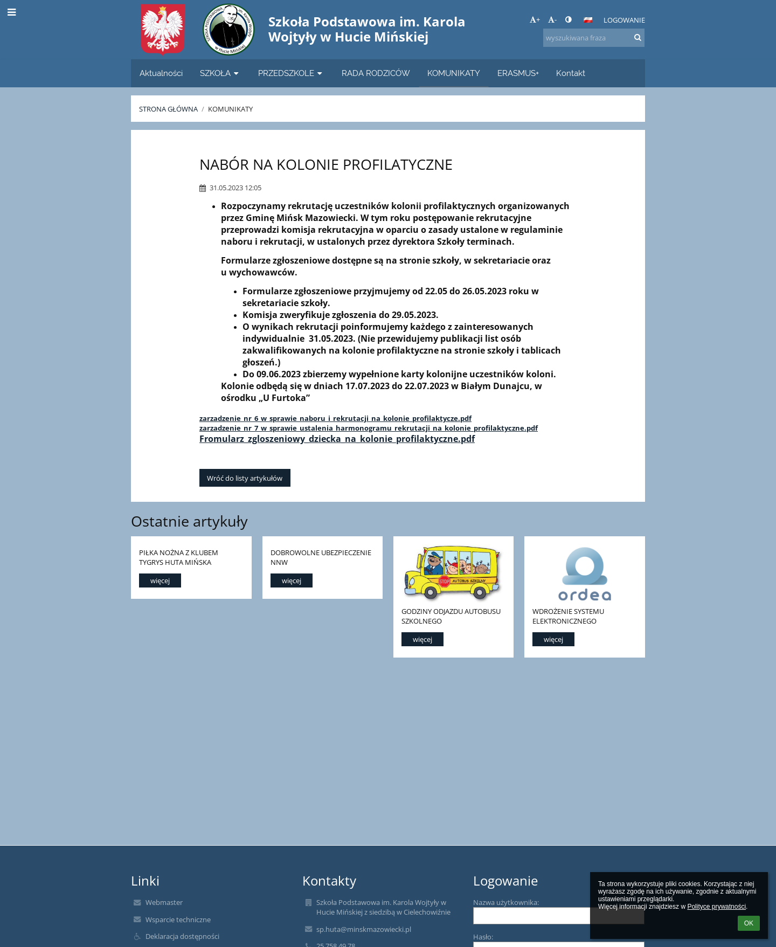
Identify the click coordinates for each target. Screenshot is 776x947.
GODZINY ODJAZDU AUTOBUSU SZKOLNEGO (451, 615)
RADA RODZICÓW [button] (376, 73)
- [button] (552, 19)
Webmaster (164, 902)
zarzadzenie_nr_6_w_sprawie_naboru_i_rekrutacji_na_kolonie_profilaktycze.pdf (335, 418)
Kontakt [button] (570, 73)
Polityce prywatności (716, 906)
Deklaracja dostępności (182, 936)
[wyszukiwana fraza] (594, 37)
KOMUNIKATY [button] (453, 73)
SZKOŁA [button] (220, 73)
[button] (588, 19)
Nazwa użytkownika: (506, 902)
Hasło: (483, 937)
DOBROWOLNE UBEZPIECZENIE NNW (321, 557)
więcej (160, 580)
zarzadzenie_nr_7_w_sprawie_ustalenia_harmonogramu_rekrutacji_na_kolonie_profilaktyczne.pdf (368, 428)
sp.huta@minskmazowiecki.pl (363, 929)
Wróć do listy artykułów (244, 478)
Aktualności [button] (161, 73)
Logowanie (624, 20)
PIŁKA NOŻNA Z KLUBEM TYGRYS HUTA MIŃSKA (178, 557)
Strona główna (168, 109)
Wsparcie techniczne (178, 919)
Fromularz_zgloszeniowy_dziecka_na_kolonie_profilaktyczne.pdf (337, 439)
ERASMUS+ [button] (518, 73)
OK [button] (748, 923)
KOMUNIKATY (230, 109)
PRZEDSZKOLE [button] (291, 73)
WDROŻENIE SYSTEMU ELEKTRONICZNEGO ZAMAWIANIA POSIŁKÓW (572, 615)
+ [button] (535, 19)
